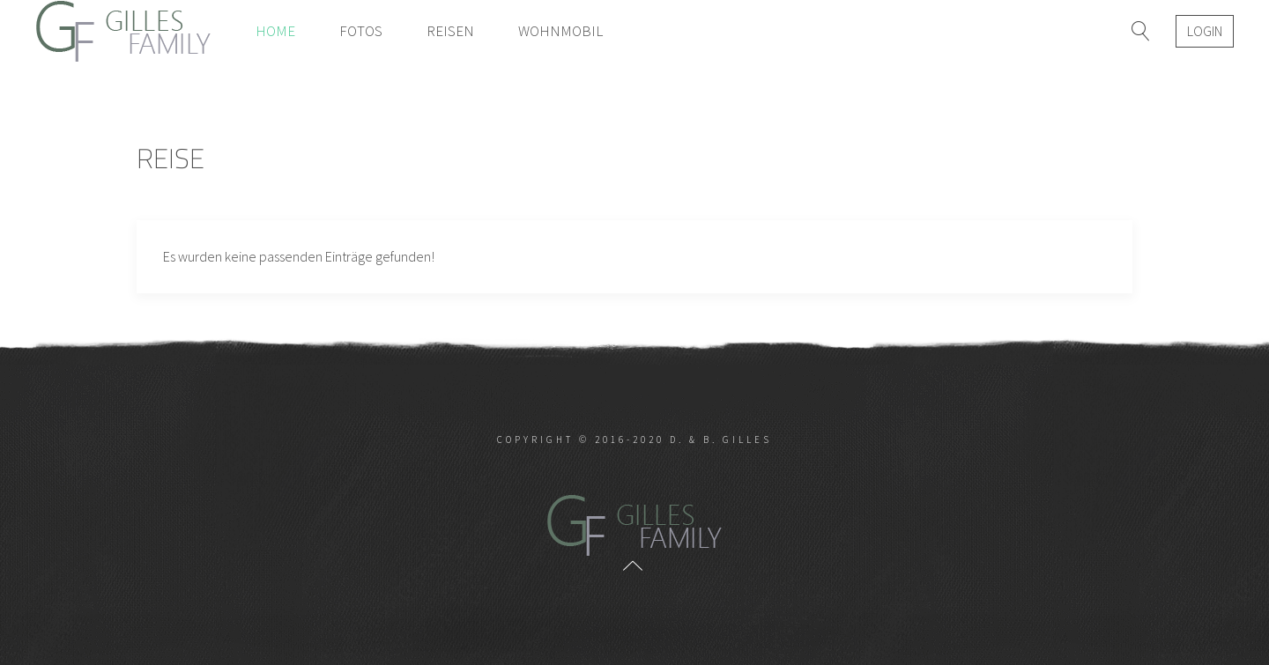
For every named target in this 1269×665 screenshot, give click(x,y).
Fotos (360, 31)
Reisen (450, 31)
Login (1204, 31)
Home (275, 31)
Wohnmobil (560, 31)
